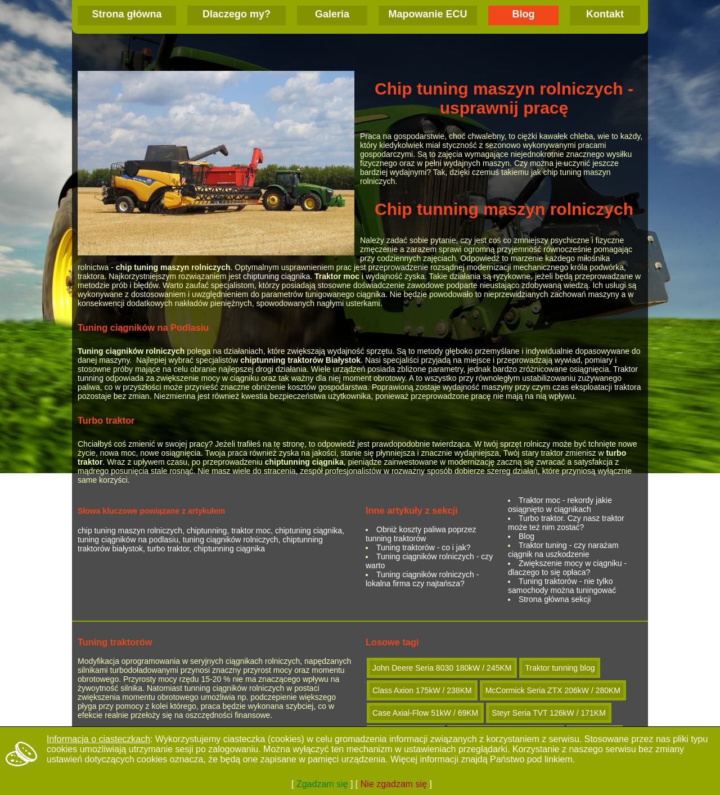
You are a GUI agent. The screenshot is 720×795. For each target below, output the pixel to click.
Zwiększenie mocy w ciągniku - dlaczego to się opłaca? (567, 568)
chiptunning (207, 530)
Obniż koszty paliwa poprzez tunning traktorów (421, 534)
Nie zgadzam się (394, 784)
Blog (523, 14)
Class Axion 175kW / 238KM (422, 690)
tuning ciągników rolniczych (230, 539)
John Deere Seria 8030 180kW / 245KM (441, 667)
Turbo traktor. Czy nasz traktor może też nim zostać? (566, 523)
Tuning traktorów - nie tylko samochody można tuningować (562, 586)
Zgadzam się (322, 784)
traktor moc (251, 530)
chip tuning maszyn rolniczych (130, 530)
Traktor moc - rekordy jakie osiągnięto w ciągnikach (560, 505)
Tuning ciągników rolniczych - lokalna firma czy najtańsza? (422, 579)
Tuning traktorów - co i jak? (423, 547)
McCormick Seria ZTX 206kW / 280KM (552, 690)
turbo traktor (168, 548)
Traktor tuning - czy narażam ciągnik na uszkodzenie (563, 550)
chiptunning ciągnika (229, 548)
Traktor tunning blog (560, 667)
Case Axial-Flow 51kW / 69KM (425, 712)
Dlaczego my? (236, 14)
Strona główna (126, 14)
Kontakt (605, 14)
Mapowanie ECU (427, 14)
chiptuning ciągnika (276, 276)
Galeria (332, 14)
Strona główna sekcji (555, 599)
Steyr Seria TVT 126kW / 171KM (549, 712)
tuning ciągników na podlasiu (128, 539)
